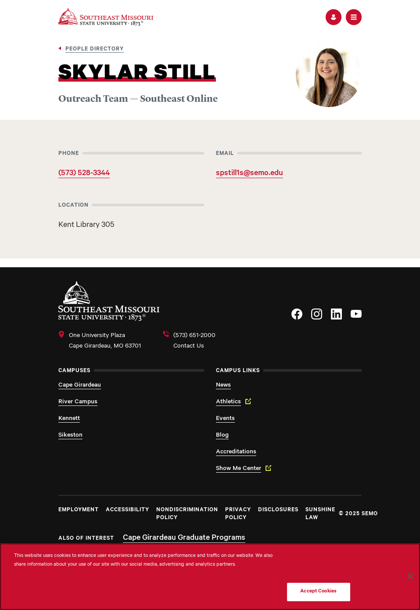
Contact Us (188, 346)
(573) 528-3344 (84, 173)
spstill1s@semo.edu (249, 173)
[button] (333, 17)
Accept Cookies (318, 592)
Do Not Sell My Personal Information (319, 566)
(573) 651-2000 (194, 336)
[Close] (410, 576)
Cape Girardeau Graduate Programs (184, 538)
